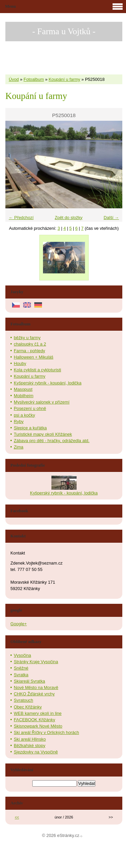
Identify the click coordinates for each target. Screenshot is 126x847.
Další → (111, 217)
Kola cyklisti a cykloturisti (37, 369)
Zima (18, 446)
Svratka (21, 674)
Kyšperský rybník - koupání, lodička (47, 382)
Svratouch (23, 700)
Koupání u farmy (64, 79)
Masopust (23, 389)
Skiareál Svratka (29, 681)
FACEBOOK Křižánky (34, 719)
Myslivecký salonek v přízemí (42, 402)
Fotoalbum (34, 79)
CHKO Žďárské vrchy (34, 693)
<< (17, 817)
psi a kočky (24, 415)
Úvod (14, 79)
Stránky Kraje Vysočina (36, 661)
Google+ (18, 623)
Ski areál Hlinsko (30, 739)
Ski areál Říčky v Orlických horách (46, 732)
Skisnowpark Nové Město (38, 726)
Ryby (19, 421)
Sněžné (21, 668)
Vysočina (22, 655)
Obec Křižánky (28, 706)
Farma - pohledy (29, 350)
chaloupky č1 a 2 (30, 344)
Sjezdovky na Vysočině (36, 751)
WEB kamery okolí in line (37, 713)
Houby (20, 363)
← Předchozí (21, 217)
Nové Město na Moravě (36, 687)
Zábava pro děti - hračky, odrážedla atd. (51, 440)
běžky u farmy (27, 337)
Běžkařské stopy (29, 745)
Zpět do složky (69, 217)
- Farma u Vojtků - (63, 31)
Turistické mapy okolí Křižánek (43, 434)
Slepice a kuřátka (30, 427)
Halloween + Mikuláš (33, 357)
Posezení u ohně (30, 408)
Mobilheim (23, 395)
